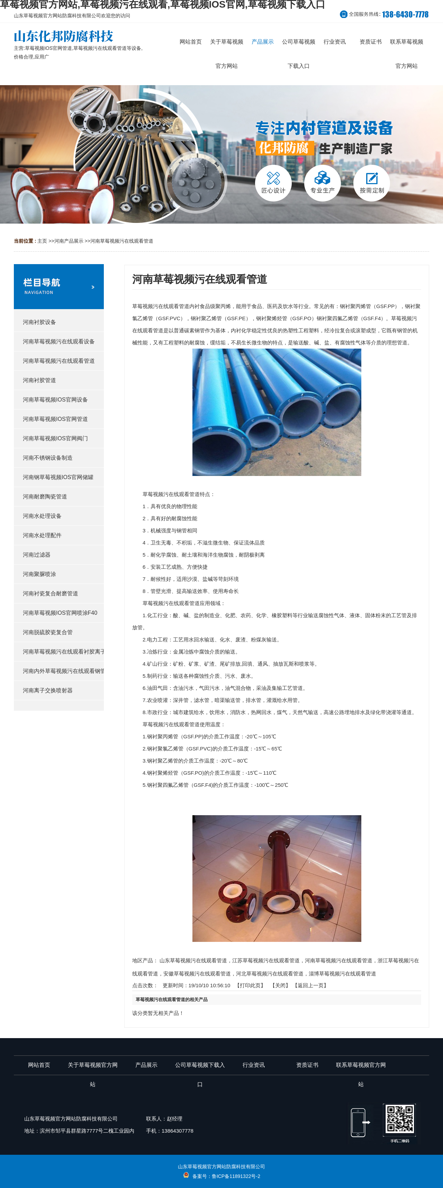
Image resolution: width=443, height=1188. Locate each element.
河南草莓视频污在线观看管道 (121, 241)
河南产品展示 (68, 241)
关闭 (280, 985)
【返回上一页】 (310, 985)
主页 (42, 241)
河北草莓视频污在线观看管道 (270, 973)
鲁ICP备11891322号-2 (236, 1176)
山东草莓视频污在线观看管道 (193, 960)
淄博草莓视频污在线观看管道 (342, 973)
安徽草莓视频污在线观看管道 (197, 973)
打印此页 (250, 985)
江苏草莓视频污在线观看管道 (266, 960)
